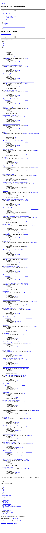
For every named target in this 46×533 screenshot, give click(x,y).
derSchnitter (7, 468)
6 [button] (3, 47)
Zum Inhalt (3, 3)
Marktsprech (6, 291)
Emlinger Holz (6, 224)
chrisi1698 (7, 343)
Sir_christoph (8, 318)
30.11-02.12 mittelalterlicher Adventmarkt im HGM (14, 375)
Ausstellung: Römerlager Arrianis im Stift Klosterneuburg (16, 216)
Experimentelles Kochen (8, 165)
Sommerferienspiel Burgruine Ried (11, 442)
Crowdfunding (6, 241)
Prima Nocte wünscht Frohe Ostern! (11, 266)
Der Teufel (5, 191)
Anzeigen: (8, 477)
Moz (6, 133)
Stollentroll (7, 58)
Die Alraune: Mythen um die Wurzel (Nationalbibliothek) (15, 182)
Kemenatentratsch (35, 150)
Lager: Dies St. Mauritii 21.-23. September (12, 425)
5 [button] (3, 46)
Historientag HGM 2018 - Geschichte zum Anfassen (14, 233)
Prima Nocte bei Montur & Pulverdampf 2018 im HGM (15, 199)
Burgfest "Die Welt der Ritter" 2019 (11, 107)
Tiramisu (5, 157)
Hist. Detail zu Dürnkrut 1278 (9, 434)
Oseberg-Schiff (6, 417)
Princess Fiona (8, 351)
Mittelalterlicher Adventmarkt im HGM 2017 (13, 249)
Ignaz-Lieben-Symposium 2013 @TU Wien (12, 341)
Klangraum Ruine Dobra (8, 207)
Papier (4, 132)
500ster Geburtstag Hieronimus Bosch (11, 300)
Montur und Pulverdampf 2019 (10, 90)
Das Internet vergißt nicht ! (9, 409)
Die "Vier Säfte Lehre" (8, 149)
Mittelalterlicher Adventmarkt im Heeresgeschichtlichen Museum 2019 (18, 82)
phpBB (7, 516)
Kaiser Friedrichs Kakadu (8, 174)
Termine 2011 (6, 392)
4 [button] (3, 45)
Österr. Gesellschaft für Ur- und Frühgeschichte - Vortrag (15, 459)
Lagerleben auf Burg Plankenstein (10, 98)
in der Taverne (33, 183)
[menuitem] (11, 16)
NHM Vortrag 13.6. (7, 450)
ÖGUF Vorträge (6, 350)
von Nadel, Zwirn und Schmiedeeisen (31, 133)
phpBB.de (15, 518)
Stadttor (26, 58)
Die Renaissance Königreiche (9, 316)
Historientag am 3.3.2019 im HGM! (11, 115)
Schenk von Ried (9, 435)
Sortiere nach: (24, 477)
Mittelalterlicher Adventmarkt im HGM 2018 (13, 140)
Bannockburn (6, 325)
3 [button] (3, 43)
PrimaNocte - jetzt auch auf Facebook (11, 400)
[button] (3, 48)
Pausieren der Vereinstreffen (9, 57)
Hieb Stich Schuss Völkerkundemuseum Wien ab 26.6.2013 (16, 367)
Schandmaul (8, 426)
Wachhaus (24, 401)
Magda (6, 158)
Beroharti (7, 292)
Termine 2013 (6, 333)
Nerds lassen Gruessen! (8, 467)
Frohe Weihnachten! (7, 73)
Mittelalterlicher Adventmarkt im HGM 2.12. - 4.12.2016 (15, 283)
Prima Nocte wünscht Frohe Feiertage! (11, 124)
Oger (6, 334)
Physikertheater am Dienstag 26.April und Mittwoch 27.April (16, 308)
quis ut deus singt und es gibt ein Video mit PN (13, 358)
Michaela (7, 418)
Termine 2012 (6, 383)
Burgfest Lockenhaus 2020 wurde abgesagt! (12, 65)
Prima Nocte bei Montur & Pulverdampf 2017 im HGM (15, 258)
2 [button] (3, 42)
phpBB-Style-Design (20, 520)
